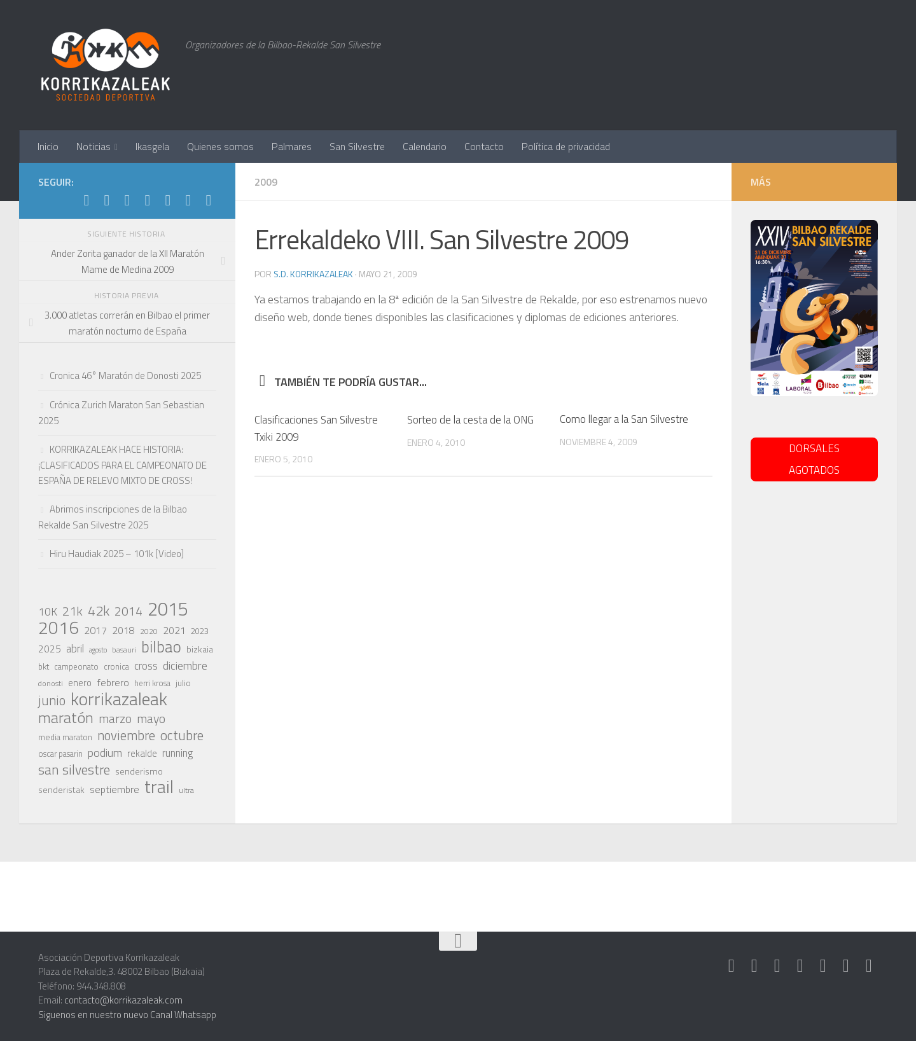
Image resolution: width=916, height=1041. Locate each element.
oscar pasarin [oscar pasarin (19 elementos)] (60, 754)
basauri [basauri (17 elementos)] (124, 650)
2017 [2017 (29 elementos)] (95, 630)
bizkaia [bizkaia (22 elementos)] (199, 649)
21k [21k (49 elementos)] (72, 611)
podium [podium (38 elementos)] (105, 752)
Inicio (48, 146)
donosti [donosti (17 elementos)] (50, 683)
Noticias (93, 146)
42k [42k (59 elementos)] (98, 610)
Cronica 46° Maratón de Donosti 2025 (125, 375)
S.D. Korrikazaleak (314, 273)
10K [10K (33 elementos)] (47, 611)
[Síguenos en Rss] (208, 200)
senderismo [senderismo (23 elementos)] (139, 771)
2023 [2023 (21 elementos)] (200, 630)
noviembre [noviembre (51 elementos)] (126, 735)
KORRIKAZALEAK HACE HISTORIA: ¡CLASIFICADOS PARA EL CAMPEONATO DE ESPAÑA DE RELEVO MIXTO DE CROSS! (122, 465)
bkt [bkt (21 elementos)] (43, 666)
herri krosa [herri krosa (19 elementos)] (152, 683)
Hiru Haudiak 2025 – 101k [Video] (117, 553)
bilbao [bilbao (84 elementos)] (161, 646)
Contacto (484, 146)
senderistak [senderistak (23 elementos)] (61, 789)
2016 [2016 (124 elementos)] (58, 627)
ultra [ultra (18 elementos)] (186, 790)
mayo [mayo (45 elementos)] (151, 718)
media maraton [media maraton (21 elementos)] (65, 737)
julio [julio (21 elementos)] (183, 683)
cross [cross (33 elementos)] (146, 665)
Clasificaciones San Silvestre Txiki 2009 (316, 427)
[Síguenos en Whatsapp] (127, 200)
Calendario (425, 146)
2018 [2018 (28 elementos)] (123, 630)
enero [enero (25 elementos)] (80, 682)
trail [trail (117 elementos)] (159, 786)
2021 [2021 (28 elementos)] (174, 630)
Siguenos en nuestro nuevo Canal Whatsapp (127, 1014)
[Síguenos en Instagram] (106, 200)
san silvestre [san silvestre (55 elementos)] (74, 769)
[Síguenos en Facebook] (168, 200)
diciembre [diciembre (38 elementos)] (185, 665)
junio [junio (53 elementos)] (52, 700)
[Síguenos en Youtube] (188, 200)
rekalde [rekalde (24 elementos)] (142, 754)
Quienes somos (220, 146)
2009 (265, 182)
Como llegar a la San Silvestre (624, 419)
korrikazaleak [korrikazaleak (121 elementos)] (119, 699)
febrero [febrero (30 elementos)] (113, 682)
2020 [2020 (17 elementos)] (149, 631)
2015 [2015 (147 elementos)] (168, 608)
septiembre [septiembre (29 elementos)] (114, 789)
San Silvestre (357, 146)
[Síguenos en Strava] (86, 200)
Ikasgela (152, 146)
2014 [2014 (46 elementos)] (128, 611)
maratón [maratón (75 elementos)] (66, 717)
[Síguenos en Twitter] (147, 200)
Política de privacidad (566, 146)
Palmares (292, 146)
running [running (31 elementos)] (177, 753)
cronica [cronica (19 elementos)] (116, 667)
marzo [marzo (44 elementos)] (115, 718)
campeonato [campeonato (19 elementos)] (76, 667)
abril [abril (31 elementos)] (75, 648)
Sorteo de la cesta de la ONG (470, 419)
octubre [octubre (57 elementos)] (182, 735)
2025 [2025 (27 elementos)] (49, 648)
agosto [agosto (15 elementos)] (98, 650)
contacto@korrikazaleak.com (123, 1000)
